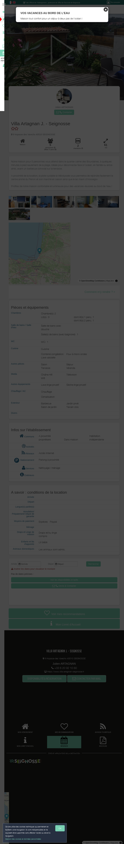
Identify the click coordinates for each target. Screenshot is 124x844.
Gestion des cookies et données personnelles (23, 839)
